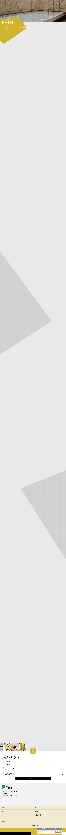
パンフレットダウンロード (33, 825)
